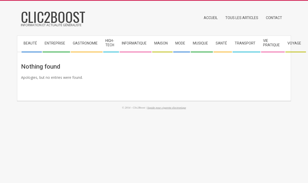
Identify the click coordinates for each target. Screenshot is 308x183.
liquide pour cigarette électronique (166, 107)
